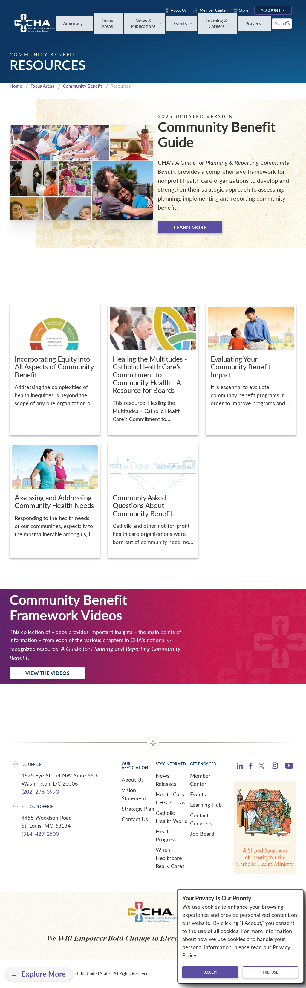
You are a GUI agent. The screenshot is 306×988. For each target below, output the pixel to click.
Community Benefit (82, 86)
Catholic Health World (172, 817)
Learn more (190, 227)
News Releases (166, 780)
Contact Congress (201, 819)
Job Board (202, 834)
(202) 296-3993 (40, 792)
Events (198, 794)
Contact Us (135, 819)
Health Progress (166, 836)
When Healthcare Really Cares (170, 858)
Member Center (200, 780)
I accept (210, 972)
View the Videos (47, 673)
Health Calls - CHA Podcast (172, 798)
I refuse (270, 972)
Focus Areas (42, 86)
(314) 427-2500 (40, 834)
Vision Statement (134, 794)
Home (16, 86)
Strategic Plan (138, 809)
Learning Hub (206, 805)
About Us (133, 780)
